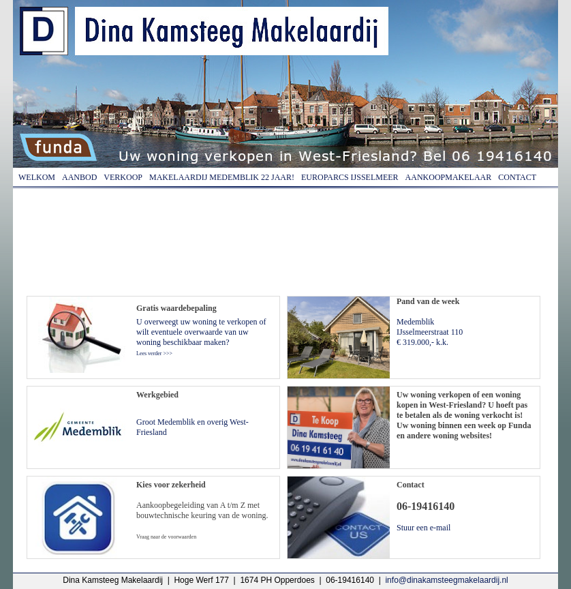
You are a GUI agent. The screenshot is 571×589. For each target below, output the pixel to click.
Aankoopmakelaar (448, 177)
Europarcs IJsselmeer (350, 177)
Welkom (36, 177)
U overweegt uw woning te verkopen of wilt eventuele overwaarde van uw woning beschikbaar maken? (201, 337)
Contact (517, 177)
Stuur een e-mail (423, 527)
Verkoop (123, 177)
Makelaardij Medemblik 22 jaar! (221, 177)
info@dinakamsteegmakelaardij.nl (446, 580)
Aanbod (79, 177)
